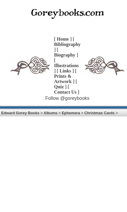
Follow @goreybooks (67, 98)
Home (63, 39)
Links (65, 70)
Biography (64, 54)
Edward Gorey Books (20, 113)
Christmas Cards (99, 113)
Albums (51, 113)
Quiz (59, 86)
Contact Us (65, 92)
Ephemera (71, 113)
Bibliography (67, 44)
